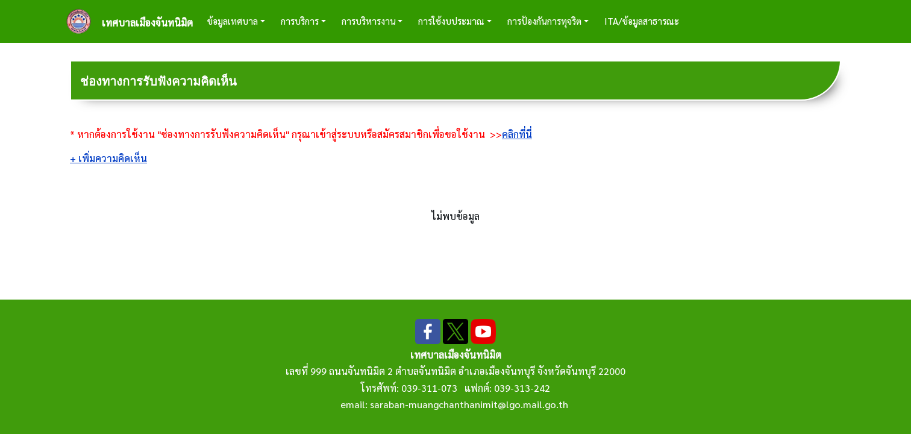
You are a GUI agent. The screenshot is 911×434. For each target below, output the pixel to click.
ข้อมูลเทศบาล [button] (232, 21)
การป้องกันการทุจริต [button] (544, 21)
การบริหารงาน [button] (369, 21)
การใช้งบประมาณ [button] (451, 21)
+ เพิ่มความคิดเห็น (108, 158)
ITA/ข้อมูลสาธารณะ (641, 21)
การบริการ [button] (300, 21)
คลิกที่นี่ (517, 134)
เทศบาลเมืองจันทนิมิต (147, 22)
